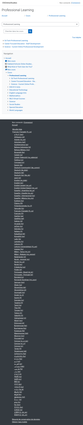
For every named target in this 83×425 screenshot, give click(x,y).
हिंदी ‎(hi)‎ (17, 382)
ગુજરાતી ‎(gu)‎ (19, 387)
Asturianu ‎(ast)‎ (19, 142)
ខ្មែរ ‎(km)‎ (17, 405)
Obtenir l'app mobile (19, 422)
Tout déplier (76, 37)
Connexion (76, 3)
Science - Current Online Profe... (23, 84)
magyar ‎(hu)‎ (18, 249)
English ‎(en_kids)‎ (20, 180)
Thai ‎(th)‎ (17, 308)
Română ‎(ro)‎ (19, 277)
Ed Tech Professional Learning (16, 41)
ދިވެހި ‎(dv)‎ (17, 372)
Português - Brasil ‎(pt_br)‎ (23, 272)
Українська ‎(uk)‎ (20, 351)
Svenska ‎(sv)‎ (19, 300)
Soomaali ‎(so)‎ (19, 292)
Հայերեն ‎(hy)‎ (20, 356)
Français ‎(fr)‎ (18, 213)
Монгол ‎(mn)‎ (19, 336)
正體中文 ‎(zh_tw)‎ (20, 412)
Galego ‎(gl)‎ (18, 221)
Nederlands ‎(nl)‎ (20, 257)
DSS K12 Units (14, 87)
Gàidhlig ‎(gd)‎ (19, 219)
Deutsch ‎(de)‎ (19, 173)
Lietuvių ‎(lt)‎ (18, 244)
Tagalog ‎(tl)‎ (18, 303)
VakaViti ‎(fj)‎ (18, 315)
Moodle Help (17, 129)
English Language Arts (17, 93)
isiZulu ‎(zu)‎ (18, 226)
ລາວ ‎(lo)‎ (17, 402)
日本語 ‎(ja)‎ (18, 410)
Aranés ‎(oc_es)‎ (20, 140)
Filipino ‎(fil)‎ (18, 203)
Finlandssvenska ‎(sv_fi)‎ (23, 206)
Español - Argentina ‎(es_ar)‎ (24, 191)
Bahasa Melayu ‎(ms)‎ (22, 150)
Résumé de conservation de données (26, 419)
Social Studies (14, 104)
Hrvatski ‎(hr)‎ (19, 224)
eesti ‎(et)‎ (17, 178)
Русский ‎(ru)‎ (19, 338)
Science (12, 102)
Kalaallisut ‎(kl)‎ (19, 234)
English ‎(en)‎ (18, 183)
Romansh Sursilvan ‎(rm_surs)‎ (25, 280)
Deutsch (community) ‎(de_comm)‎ (27, 168)
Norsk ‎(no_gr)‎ (19, 262)
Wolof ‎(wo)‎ (18, 321)
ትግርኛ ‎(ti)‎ (17, 374)
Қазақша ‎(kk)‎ (19, 331)
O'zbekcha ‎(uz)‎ (19, 267)
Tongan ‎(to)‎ (18, 310)
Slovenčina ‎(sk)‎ (20, 287)
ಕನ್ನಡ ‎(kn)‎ (17, 394)
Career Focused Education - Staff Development (22, 44)
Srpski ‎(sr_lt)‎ (19, 295)
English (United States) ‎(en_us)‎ (26, 188)
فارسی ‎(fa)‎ (18, 369)
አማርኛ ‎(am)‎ (18, 135)
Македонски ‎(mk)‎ (21, 333)
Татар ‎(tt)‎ (18, 349)
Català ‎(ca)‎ (18, 155)
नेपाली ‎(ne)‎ (18, 377)
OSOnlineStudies (9, 3)
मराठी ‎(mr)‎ (18, 379)
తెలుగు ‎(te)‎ (18, 392)
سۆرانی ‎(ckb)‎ (19, 366)
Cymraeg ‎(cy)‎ (19, 162)
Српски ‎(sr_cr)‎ (19, 344)
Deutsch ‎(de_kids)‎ (21, 170)
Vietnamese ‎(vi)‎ (20, 318)
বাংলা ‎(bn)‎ (18, 384)
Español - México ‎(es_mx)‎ (24, 198)
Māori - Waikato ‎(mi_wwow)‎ (24, 254)
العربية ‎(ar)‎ (18, 364)
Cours (28, 16)
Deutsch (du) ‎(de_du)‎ (22, 175)
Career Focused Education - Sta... (23, 81)
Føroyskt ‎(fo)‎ (19, 208)
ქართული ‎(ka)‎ (20, 354)
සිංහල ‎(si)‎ (18, 400)
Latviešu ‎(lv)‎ (18, 242)
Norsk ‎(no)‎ (18, 264)
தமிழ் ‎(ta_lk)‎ (19, 389)
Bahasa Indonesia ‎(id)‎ (22, 147)
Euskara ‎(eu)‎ (19, 201)
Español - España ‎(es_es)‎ (23, 193)
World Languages (16, 110)
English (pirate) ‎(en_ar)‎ (22, 185)
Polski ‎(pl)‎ (18, 270)
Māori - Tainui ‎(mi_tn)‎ (22, 252)
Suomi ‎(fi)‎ (18, 298)
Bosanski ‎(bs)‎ (19, 152)
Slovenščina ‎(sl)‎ (20, 290)
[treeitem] (41, 84)
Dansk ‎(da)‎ (18, 165)
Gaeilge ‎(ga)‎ (18, 216)
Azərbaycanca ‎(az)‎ (21, 145)
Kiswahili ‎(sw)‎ (19, 236)
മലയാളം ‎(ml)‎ (19, 397)
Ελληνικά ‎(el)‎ (19, 323)
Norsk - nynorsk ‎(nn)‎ (21, 259)
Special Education (16, 107)
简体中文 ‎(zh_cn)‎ (20, 415)
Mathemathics (14, 96)
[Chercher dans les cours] (16, 31)
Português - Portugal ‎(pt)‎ (23, 275)
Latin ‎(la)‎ (17, 239)
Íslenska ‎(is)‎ (18, 229)
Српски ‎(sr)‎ (18, 346)
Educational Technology (18, 90)
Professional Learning (57, 16)
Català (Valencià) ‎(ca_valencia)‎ (26, 157)
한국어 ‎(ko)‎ (18, 407)
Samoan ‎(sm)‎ (19, 282)
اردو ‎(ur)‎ (17, 361)
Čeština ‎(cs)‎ (18, 160)
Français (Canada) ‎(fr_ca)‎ (22, 132)
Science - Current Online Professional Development (24, 47)
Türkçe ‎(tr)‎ (18, 313)
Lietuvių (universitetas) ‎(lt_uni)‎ (25, 247)
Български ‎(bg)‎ (20, 328)
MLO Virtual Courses (17, 99)
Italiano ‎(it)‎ (18, 231)
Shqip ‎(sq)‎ (18, 285)
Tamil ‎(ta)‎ (18, 305)
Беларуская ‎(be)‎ (20, 326)
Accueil (4, 16)
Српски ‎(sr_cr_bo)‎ (21, 341)
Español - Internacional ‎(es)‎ (24, 196)
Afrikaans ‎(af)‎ (19, 137)
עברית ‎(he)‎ (18, 359)
